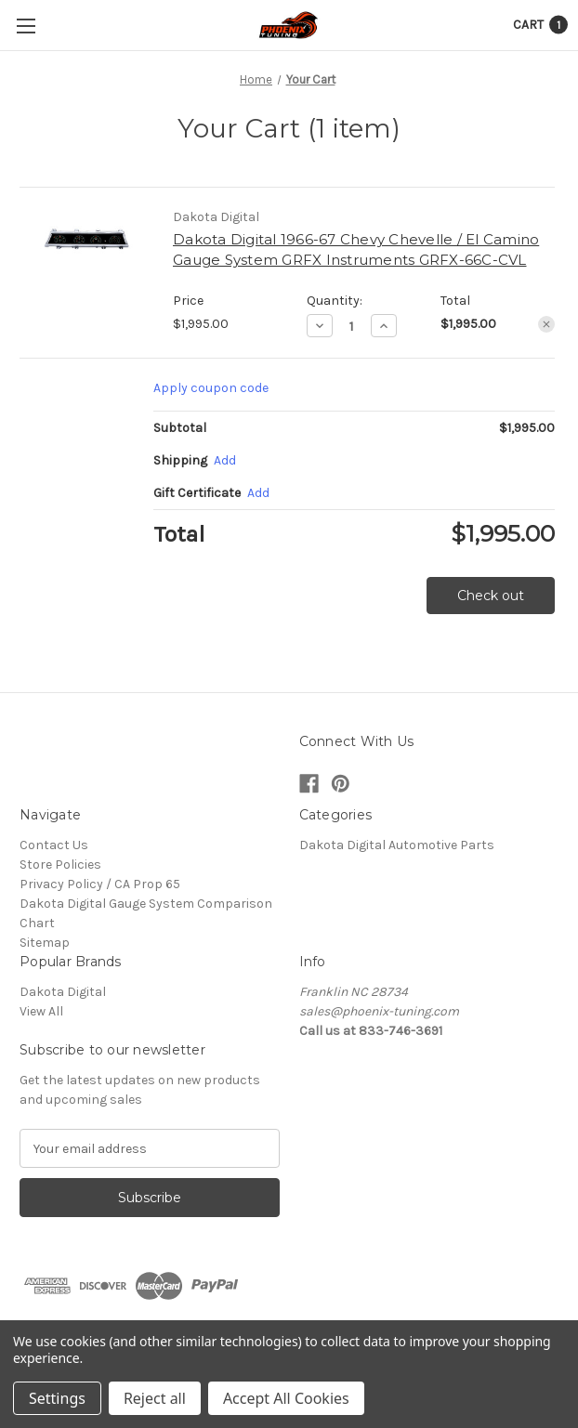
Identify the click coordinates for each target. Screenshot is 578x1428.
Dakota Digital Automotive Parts (396, 845)
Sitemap (45, 942)
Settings (57, 1398)
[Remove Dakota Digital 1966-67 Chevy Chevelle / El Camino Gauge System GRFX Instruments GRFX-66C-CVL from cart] (546, 324)
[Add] (225, 460)
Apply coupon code (211, 388)
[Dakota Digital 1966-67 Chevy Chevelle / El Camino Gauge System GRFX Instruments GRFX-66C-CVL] (351, 326)
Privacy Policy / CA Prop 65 (100, 884)
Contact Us (54, 845)
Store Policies (60, 864)
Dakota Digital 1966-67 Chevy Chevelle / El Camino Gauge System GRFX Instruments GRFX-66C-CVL (356, 249)
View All (41, 1011)
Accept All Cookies (286, 1398)
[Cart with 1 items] (540, 24)
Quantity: (334, 300)
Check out (490, 595)
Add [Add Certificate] (258, 493)
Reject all (155, 1398)
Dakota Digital (63, 992)
